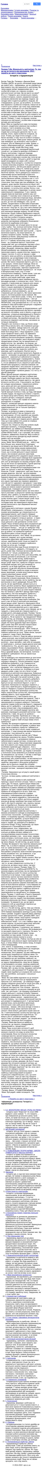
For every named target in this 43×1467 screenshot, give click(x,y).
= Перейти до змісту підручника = (21, 1099)
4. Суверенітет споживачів (15, 1380)
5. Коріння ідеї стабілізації (15, 1296)
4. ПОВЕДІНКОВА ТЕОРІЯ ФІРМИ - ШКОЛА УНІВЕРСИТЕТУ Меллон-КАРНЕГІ (22, 1152)
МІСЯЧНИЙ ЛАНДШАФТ (15, 1129)
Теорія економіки (14, 16)
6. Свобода (9, 1422)
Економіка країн (7, 14)
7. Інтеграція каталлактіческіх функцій (20, 1339)
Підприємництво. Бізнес (23, 12)
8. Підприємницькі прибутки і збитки (19, 1442)
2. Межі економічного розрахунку (18, 1275)
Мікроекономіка (7, 10)
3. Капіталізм (10, 1358)
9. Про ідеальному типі (14, 1236)
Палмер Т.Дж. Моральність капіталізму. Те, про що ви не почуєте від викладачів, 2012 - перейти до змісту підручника (21, 71)
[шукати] (27, 4)
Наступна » (37, 65)
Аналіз (25, 16)
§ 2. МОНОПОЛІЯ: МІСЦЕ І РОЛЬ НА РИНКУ (23, 1110)
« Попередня (5, 65)
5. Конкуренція (11, 1401)
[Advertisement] (21, 40)
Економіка (5, 8)
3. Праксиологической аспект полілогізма (21, 1255)
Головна (4, 18)
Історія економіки (21, 10)
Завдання (9, 1172)
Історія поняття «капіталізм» (16, 1191)
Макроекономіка (21, 14)
